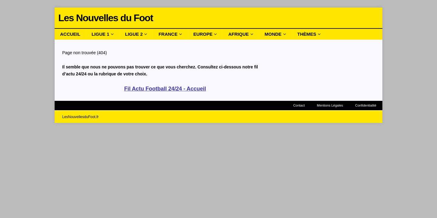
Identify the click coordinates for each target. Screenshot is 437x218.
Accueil (70, 34)
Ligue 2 (134, 34)
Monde (273, 34)
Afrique (238, 34)
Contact (299, 105)
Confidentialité (365, 105)
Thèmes (307, 34)
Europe (202, 34)
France (168, 34)
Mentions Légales (330, 105)
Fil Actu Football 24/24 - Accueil (165, 89)
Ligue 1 (100, 34)
